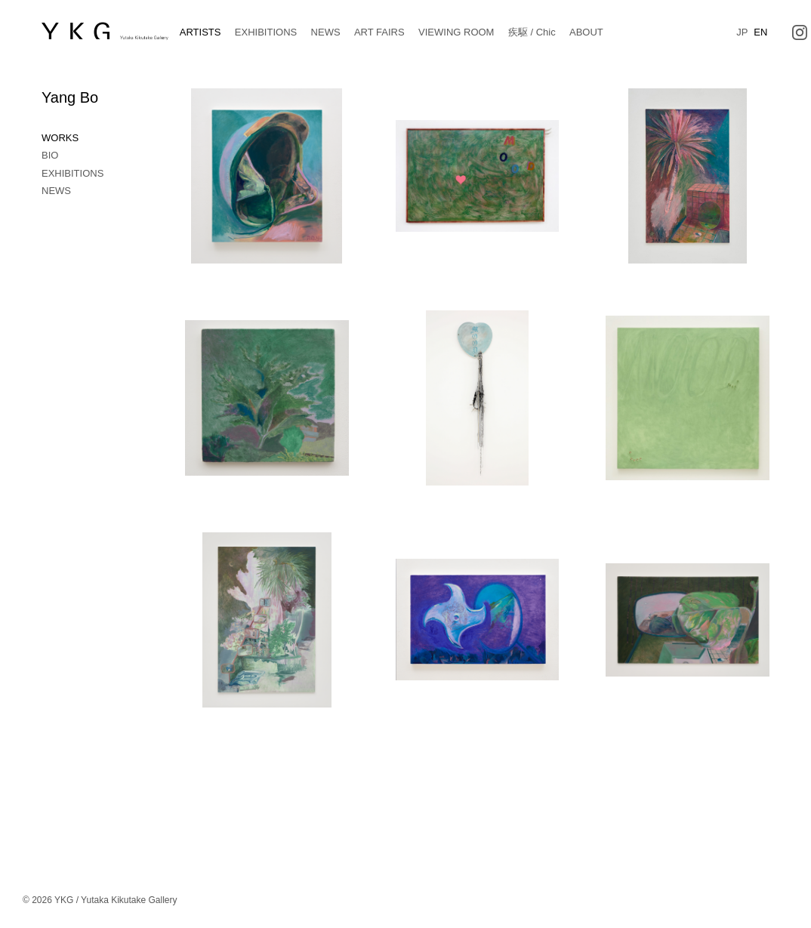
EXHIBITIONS (266, 32)
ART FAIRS (379, 32)
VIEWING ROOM (456, 32)
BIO (50, 155)
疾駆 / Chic (532, 32)
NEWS (326, 32)
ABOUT (586, 32)
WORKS (60, 137)
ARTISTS (200, 32)
